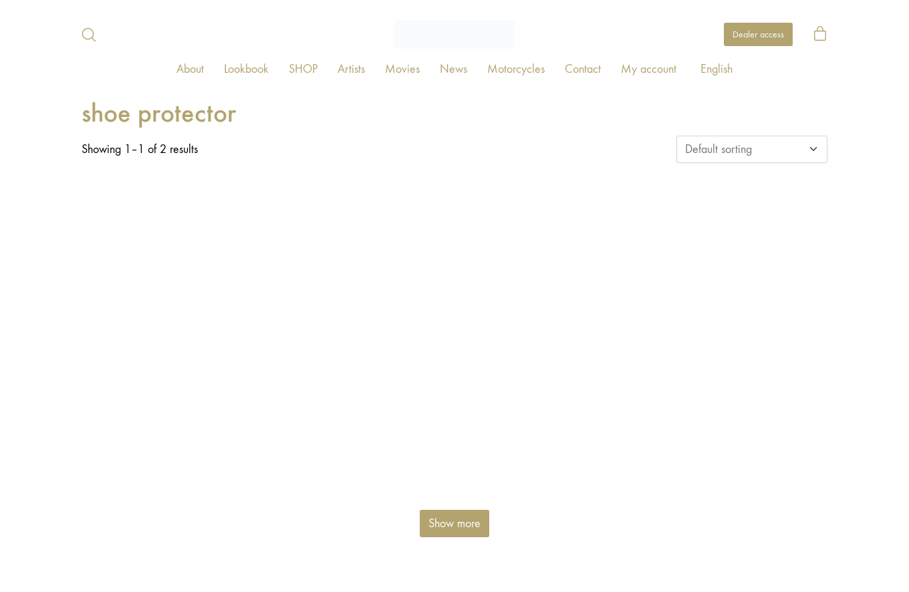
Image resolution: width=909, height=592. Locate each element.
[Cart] (820, 34)
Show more (454, 523)
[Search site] (89, 34)
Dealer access (758, 34)
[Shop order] (751, 149)
